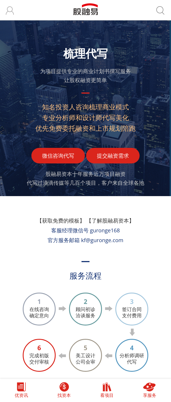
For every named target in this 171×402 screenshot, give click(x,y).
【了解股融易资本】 (110, 220)
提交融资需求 (113, 155)
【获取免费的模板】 (61, 220)
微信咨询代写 (58, 155)
